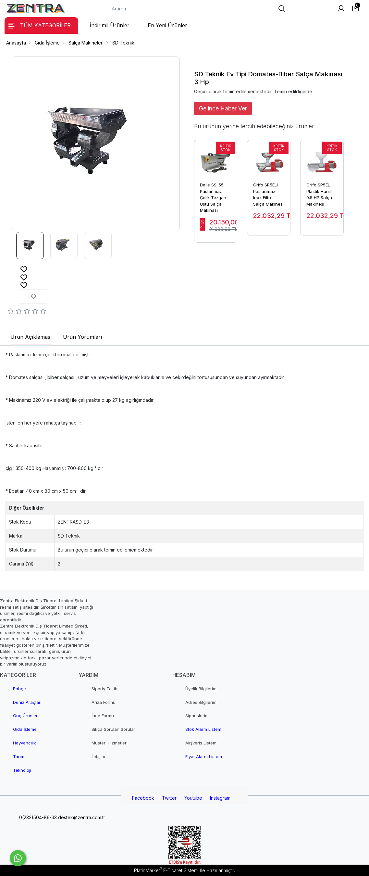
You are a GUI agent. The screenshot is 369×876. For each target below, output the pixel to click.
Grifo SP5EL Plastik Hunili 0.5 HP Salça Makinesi (319, 194)
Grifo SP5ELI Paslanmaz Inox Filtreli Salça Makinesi (268, 194)
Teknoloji (22, 770)
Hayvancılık (24, 742)
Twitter (169, 798)
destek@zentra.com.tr (81, 817)
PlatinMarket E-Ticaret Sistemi (166, 870)
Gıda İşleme (25, 729)
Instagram (220, 798)
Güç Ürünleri (26, 715)
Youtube (193, 798)
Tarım (18, 756)
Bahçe (19, 688)
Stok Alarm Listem (203, 729)
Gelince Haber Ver (223, 108)
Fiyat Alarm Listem (203, 756)
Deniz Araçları (27, 702)
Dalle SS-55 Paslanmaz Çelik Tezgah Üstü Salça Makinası (213, 197)
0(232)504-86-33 (37, 817)
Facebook (143, 798)
